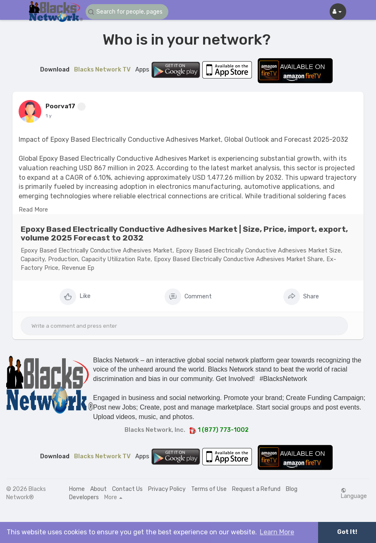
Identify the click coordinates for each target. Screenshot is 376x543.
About (98, 489)
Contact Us (127, 489)
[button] (127, 11)
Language (354, 493)
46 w (52, 116)
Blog (291, 489)
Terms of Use (209, 489)
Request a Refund (256, 489)
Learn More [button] (277, 532)
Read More (33, 209)
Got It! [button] (347, 532)
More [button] (113, 497)
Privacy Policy (167, 489)
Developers (84, 497)
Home (77, 489)
